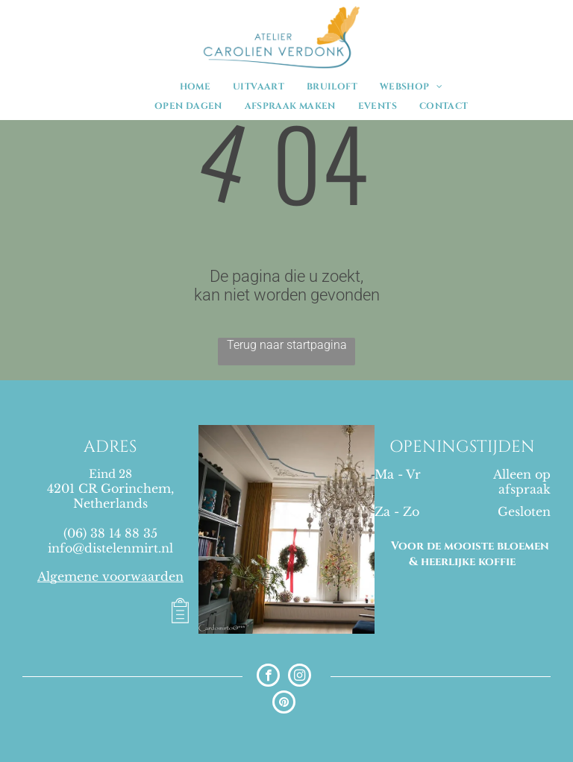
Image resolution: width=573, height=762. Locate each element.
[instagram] (299, 677)
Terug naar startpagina (287, 345)
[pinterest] (283, 703)
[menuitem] (195, 86)
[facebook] (268, 677)
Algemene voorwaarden (110, 576)
